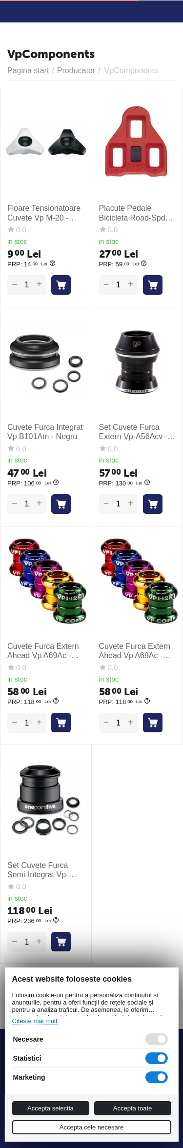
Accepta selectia (50, 1108)
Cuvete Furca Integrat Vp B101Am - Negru (45, 432)
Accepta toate (132, 1108)
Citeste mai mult (34, 1021)
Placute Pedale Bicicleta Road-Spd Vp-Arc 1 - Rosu (132, 213)
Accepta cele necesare (92, 1127)
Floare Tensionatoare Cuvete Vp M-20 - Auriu (44, 213)
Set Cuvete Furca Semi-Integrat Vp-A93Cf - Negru (37, 870)
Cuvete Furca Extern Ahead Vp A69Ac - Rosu (135, 651)
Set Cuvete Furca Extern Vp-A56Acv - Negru (133, 432)
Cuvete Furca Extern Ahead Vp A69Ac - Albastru (43, 651)
